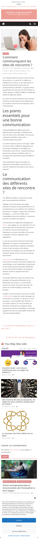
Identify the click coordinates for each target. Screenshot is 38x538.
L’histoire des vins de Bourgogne (21, 337)
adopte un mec (25, 71)
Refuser (19, 526)
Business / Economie (9, 482)
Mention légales (25, 535)
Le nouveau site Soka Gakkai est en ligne (17, 434)
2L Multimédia (8, 296)
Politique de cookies (14, 535)
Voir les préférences (19, 531)
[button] (35, 498)
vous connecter (15, 450)
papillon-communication (23, 68)
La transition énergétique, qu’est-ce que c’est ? (18, 327)
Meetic (5, 225)
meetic (25, 73)
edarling (20, 73)
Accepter (19, 520)
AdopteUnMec (8, 259)
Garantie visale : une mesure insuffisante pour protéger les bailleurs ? (15, 370)
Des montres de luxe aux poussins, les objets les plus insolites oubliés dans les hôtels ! (18, 401)
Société (6, 53)
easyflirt (14, 73)
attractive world (7, 73)
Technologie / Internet (24, 482)
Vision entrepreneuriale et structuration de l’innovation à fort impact (19, 488)
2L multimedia (16, 71)
